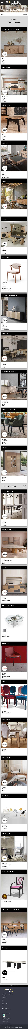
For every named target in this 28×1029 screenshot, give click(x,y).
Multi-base (4, 863)
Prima (3, 210)
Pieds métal (4, 868)
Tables (3, 442)
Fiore (3, 366)
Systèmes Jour (5, 96)
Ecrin (3, 478)
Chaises (4, 101)
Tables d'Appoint (6, 676)
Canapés (4, 98)
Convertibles (4, 999)
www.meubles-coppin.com (7, 1023)
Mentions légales (5, 1020)
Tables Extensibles (6, 290)
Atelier (3, 134)
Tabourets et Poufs (6, 712)
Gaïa (3, 252)
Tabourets (4, 677)
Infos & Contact (5, 1021)
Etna (3, 249)
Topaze (3, 480)
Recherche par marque (6, 1010)
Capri (3, 363)
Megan (3, 367)
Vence (3, 139)
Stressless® (4, 997)
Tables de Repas (6, 600)
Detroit (3, 404)
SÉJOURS (14, 20)
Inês (3, 172)
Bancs (3, 521)
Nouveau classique (6, 864)
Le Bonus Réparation (6, 1013)
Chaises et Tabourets (7, 560)
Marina (3, 174)
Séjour (3, 14)
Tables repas (5, 979)
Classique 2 (4, 328)
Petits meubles (4, 1003)
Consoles (4, 525)
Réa (3, 137)
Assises (4, 787)
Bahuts (3, 99)
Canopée (4, 477)
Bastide (4, 136)
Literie (3, 1006)
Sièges (3, 977)
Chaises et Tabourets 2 (7, 562)
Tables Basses (5, 443)
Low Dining (4, 440)
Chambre (3, 1002)
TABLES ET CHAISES (14, 22)
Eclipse (3, 405)
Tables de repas (5, 636)
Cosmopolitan (5, 402)
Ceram (3, 61)
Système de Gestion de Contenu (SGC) (16, 1026)
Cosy (3, 63)
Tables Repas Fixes (6, 288)
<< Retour (25, 14)
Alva (3, 58)
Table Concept (5, 177)
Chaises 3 (4, 828)
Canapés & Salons (5, 995)
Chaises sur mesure (6, 901)
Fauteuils (4, 942)
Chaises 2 (4, 826)
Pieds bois (4, 866)
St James (4, 176)
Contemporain (5, 329)
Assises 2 (4, 788)
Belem (3, 60)
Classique (4, 326)
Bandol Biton (5, 401)
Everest (4, 250)
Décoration (4, 1005)
